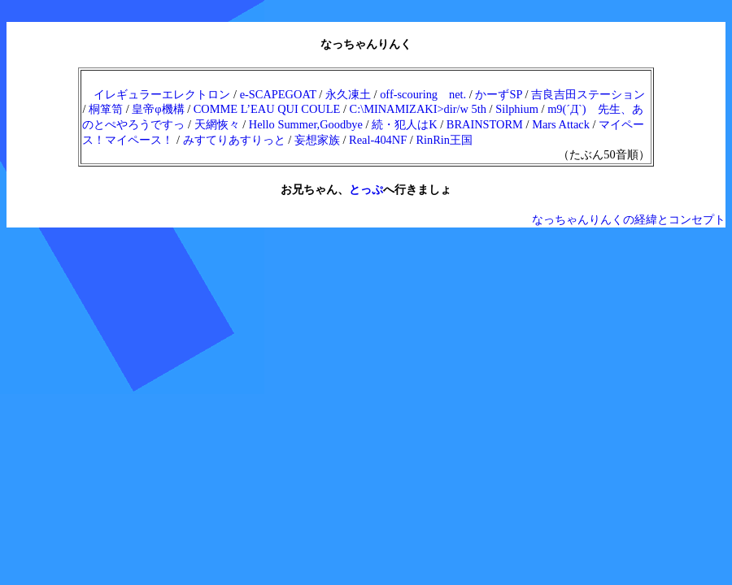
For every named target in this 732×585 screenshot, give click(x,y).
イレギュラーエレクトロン (162, 94)
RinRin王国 (444, 139)
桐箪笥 (106, 108)
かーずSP (498, 94)
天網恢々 (217, 124)
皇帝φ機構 (158, 108)
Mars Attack (561, 124)
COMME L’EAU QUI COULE (267, 108)
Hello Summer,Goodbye (306, 124)
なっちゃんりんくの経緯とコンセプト (628, 219)
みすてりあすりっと (234, 139)
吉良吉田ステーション (588, 94)
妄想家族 (317, 139)
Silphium (516, 108)
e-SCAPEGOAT (278, 94)
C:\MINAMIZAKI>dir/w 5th (418, 108)
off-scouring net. (423, 94)
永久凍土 (348, 94)
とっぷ (366, 189)
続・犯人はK (404, 124)
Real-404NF (378, 139)
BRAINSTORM (485, 124)
